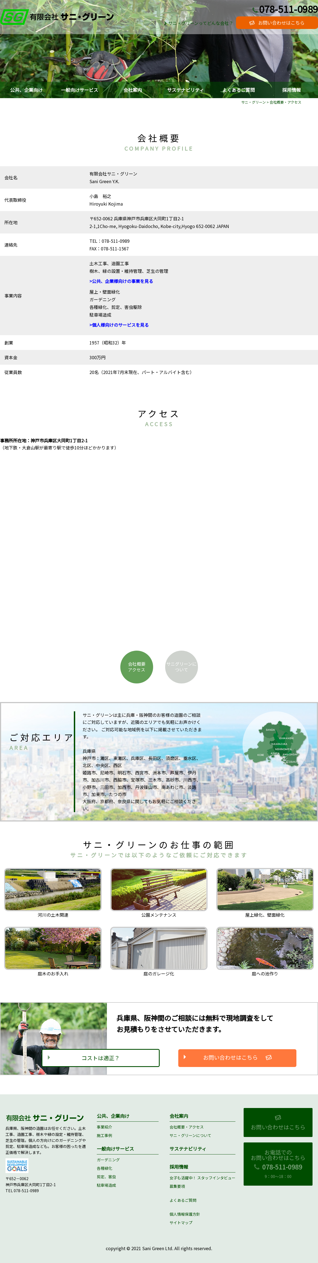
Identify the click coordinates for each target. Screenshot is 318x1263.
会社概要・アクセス (187, 1127)
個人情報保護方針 (185, 1214)
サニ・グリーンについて (190, 1135)
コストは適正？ (100, 1058)
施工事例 (104, 1135)
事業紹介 (104, 1127)
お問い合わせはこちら (277, 22)
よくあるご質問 (238, 89)
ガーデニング (108, 1159)
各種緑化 (104, 1168)
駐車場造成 (106, 1185)
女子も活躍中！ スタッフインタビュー (202, 1177)
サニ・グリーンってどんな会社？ (198, 23)
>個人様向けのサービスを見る (119, 325)
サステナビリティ (185, 89)
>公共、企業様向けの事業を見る (121, 281)
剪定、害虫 (106, 1176)
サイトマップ (181, 1223)
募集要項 (177, 1186)
